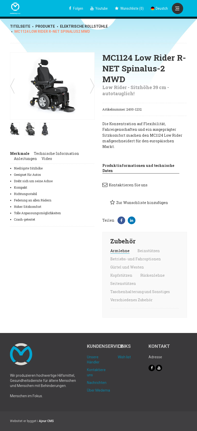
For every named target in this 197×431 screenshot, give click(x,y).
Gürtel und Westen (127, 267)
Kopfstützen (121, 275)
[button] (121, 220)
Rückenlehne (152, 275)
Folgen (76, 8)
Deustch (159, 8)
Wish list (124, 357)
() (129, 8)
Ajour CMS (46, 421)
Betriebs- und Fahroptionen (135, 258)
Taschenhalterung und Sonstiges (140, 291)
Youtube (99, 8)
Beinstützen (148, 250)
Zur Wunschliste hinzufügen (139, 202)
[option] (52, 86)
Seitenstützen (123, 283)
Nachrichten (96, 383)
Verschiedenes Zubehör (131, 299)
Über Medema (98, 390)
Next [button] (92, 86)
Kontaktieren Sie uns (124, 184)
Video (47, 158)
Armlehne (120, 250)
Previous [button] (12, 86)
